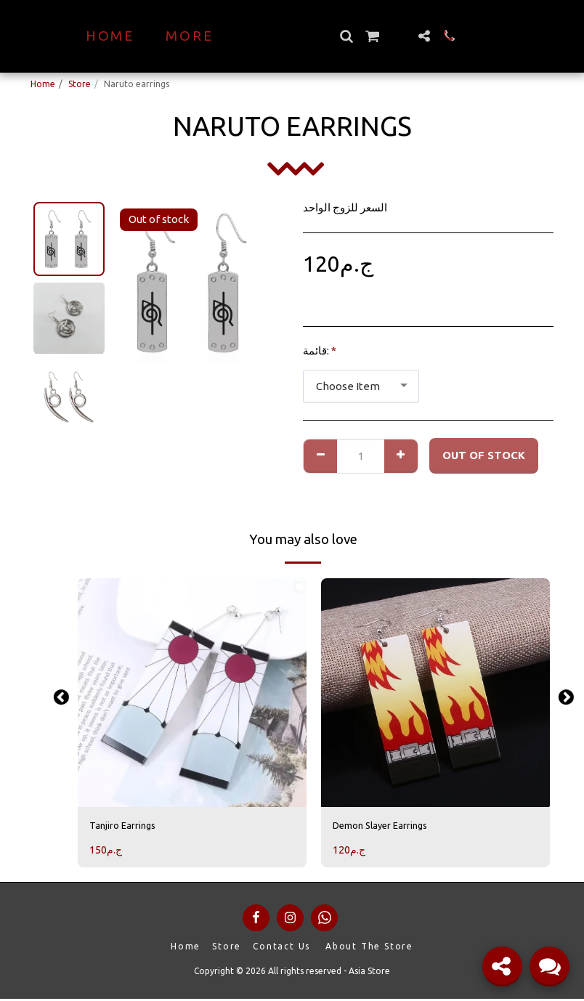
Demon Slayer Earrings (390, 826)
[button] (372, 36)
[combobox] (361, 386)
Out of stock (483, 455)
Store (79, 84)
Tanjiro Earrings (129, 826)
